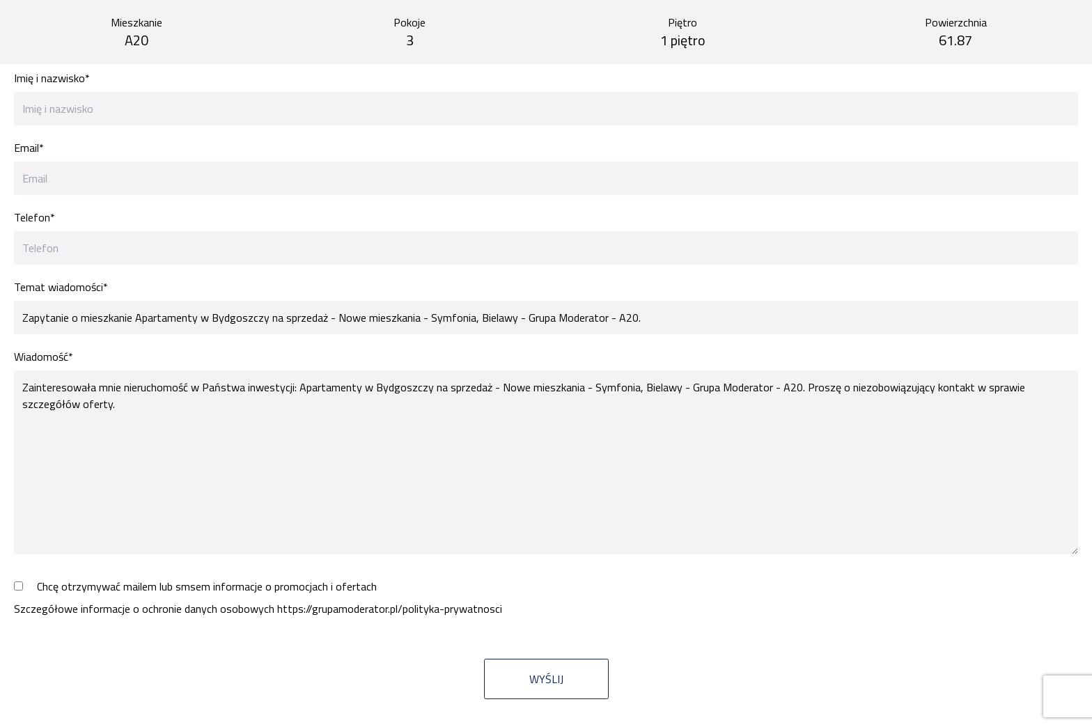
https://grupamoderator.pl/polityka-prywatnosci (389, 608)
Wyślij (546, 679)
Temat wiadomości (61, 287)
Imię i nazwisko (52, 78)
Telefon (34, 217)
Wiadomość (43, 356)
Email (29, 147)
